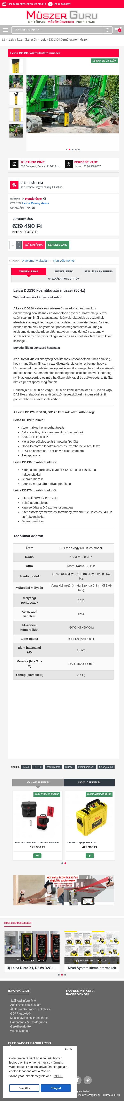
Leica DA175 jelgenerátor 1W (82, 842)
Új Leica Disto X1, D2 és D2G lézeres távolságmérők (32, 968)
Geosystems (106, 767)
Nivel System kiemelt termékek (92, 968)
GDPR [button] (58, 1076)
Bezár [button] (68, 1049)
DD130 (37, 767)
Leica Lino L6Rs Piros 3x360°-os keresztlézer (37, 842)
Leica (26, 767)
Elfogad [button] (56, 1088)
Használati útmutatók (63, 278)
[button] (66, 149)
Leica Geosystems (35, 203)
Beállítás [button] (24, 1088)
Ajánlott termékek (37, 782)
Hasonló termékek (89, 782)
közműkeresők (86, 767)
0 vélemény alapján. (35, 260)
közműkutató (53, 767)
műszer (69, 767)
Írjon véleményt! (64, 260)
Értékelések (64, 271)
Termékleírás (29, 271)
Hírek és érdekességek (17, 923)
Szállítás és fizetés (98, 271)
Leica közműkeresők (23, 39)
